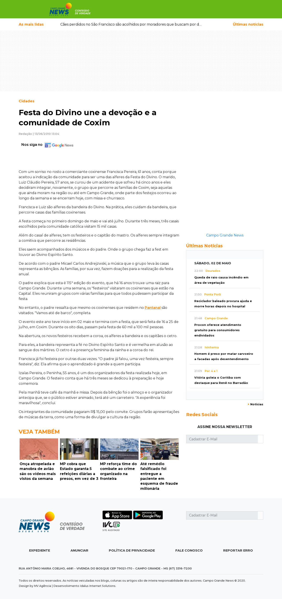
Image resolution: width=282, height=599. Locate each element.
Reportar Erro (238, 550)
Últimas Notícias (204, 245)
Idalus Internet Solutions (97, 586)
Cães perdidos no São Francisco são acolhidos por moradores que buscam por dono (133, 24)
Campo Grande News (224, 235)
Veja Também (39, 431)
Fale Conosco (189, 550)
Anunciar (79, 550)
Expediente (39, 550)
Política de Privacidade (132, 550)
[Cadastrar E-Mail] (222, 439)
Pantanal (153, 308)
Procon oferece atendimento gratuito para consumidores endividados (217, 330)
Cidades (26, 101)
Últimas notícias (248, 24)
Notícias (255, 404)
